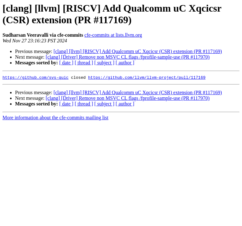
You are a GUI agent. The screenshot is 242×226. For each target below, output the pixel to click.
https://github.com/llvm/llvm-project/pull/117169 (146, 78)
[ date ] (66, 62)
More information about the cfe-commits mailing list (55, 118)
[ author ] (125, 62)
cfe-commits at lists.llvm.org (113, 35)
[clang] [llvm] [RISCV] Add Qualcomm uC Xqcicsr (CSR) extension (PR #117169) (138, 51)
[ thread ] (84, 62)
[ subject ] (104, 62)
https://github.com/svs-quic (36, 78)
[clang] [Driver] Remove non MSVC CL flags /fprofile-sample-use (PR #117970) (128, 57)
